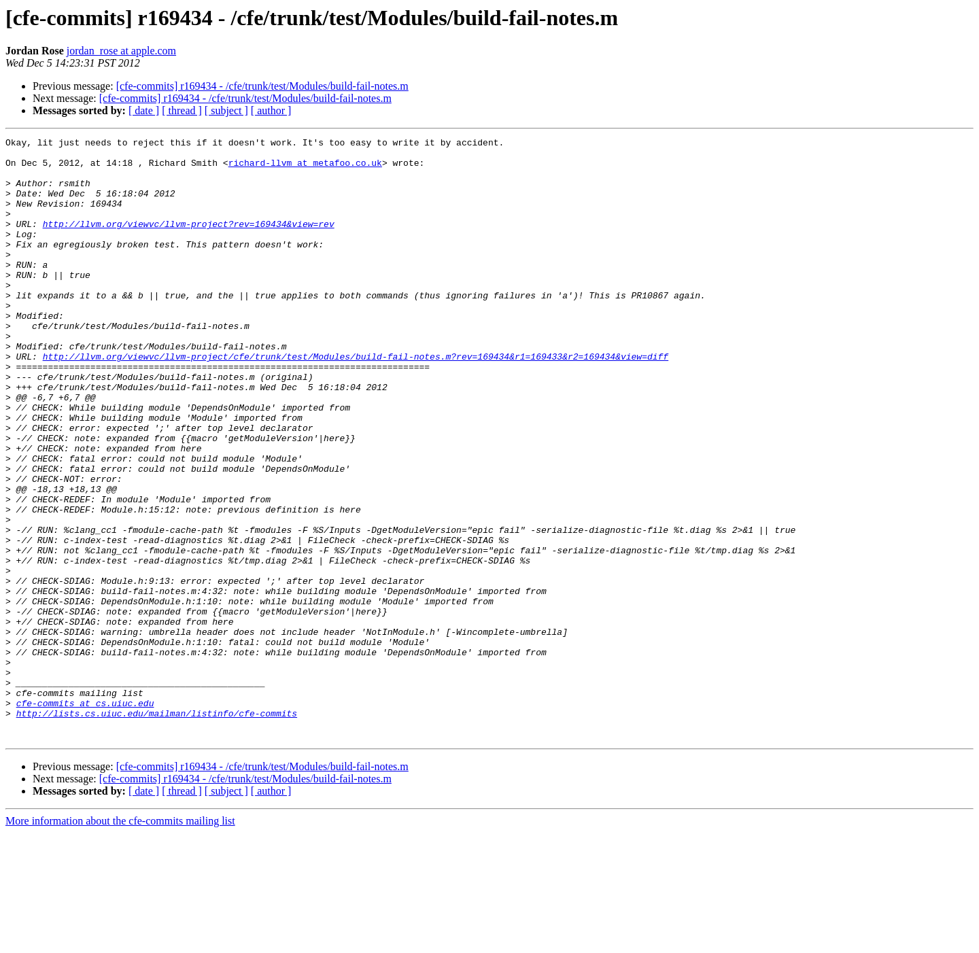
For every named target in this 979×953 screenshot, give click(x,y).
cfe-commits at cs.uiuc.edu (85, 817)
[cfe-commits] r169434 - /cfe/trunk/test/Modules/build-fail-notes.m (262, 86)
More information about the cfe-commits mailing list (120, 941)
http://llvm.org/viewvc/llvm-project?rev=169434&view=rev (188, 242)
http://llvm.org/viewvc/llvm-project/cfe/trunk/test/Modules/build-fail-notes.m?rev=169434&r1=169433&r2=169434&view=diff (355, 401)
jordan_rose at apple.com (121, 50)
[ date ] (143, 110)
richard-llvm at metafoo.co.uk (305, 168)
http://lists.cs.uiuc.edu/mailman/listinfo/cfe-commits (156, 829)
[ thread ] (182, 110)
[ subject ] (226, 110)
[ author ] (271, 110)
